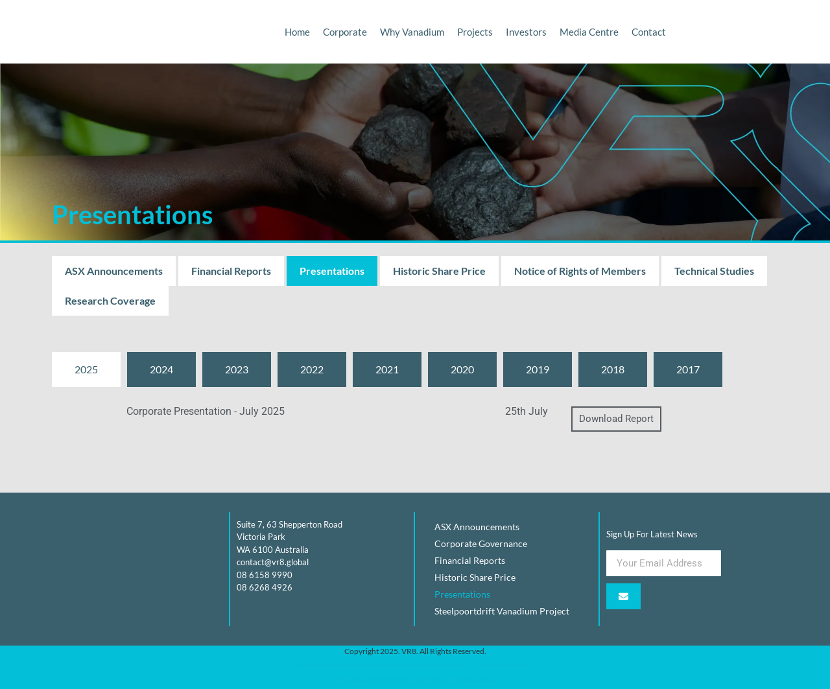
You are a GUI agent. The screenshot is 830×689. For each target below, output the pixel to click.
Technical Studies (714, 270)
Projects (475, 32)
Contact (649, 32)
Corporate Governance (480, 543)
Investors (526, 32)
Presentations (332, 270)
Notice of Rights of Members (580, 270)
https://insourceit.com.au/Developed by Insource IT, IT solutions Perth (415, 665)
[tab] (86, 369)
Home (297, 32)
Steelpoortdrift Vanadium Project (501, 610)
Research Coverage (110, 300)
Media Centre (589, 32)
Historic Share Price (439, 270)
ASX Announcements (114, 270)
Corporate (345, 32)
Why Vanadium (412, 32)
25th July (526, 411)
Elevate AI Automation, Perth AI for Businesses (415, 679)
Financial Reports (231, 270)
